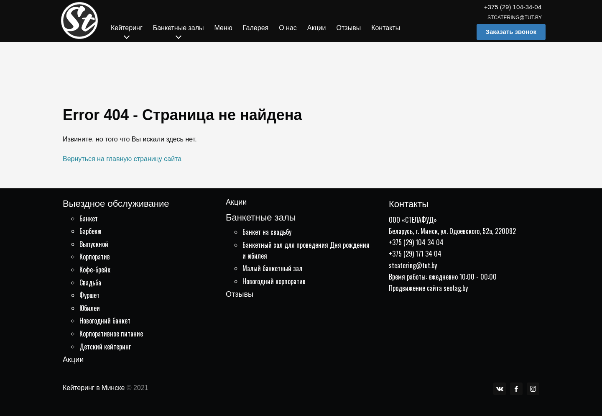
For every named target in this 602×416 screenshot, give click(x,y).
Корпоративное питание (111, 334)
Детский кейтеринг (105, 347)
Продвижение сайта (415, 288)
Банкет (88, 218)
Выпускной (93, 244)
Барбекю (90, 231)
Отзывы (239, 294)
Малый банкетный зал (272, 268)
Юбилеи (89, 308)
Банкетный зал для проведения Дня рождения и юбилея (306, 250)
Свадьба (90, 282)
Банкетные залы (261, 217)
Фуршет (89, 295)
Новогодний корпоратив (274, 281)
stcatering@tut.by (514, 18)
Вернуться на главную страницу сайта (122, 158)
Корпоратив (94, 257)
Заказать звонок (511, 31)
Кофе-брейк (94, 269)
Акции (73, 359)
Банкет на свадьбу (266, 232)
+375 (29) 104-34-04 (512, 6)
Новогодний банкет (104, 321)
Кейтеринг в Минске (94, 387)
